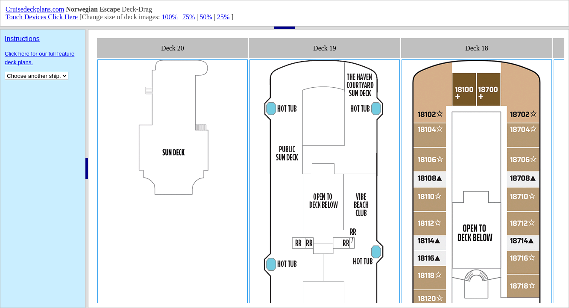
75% (188, 17)
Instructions (22, 38)
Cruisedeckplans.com (35, 9)
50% (205, 17)
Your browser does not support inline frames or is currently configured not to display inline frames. (328, 168)
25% (223, 17)
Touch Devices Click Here (42, 17)
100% (169, 17)
